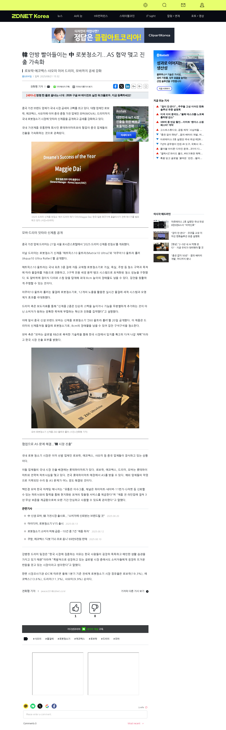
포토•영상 (197, 16)
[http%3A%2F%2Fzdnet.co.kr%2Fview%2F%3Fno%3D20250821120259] (127, 86)
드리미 (106, 639)
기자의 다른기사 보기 (82, 87)
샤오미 (38, 639)
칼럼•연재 (173, 16)
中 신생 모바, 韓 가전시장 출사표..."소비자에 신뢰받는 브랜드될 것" (66, 515)
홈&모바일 (27, 76)
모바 (117, 639)
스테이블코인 (127, 16)
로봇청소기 (64, 639)
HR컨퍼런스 (101, 16)
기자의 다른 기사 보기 (134, 591)
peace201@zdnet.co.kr (53, 591)
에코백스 (80, 639)
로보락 (94, 639)
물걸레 (50, 639)
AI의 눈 (78, 16)
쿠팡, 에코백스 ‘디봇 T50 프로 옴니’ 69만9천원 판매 (57, 539)
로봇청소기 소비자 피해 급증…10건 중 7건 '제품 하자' (59, 531)
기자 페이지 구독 (61, 87)
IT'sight (151, 16)
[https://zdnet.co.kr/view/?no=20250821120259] (115, 86)
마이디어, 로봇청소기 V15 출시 (46, 523)
